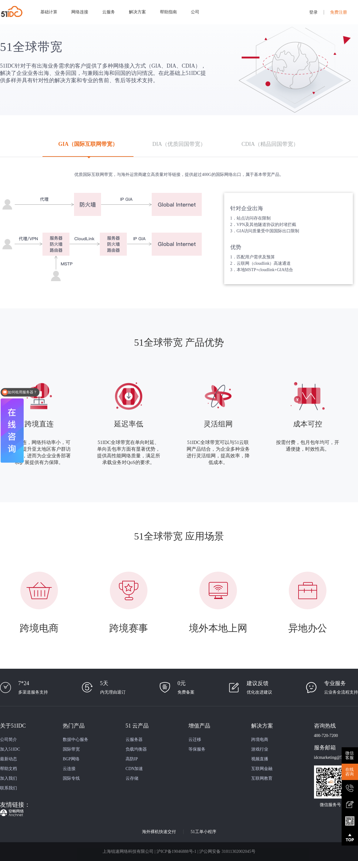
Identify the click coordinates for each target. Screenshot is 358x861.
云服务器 (134, 739)
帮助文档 (8, 768)
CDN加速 (134, 768)
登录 (313, 12)
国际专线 (71, 778)
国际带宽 (71, 749)
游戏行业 (259, 749)
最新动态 (8, 759)
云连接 (69, 768)
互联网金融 (261, 768)
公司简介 (8, 739)
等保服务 (196, 749)
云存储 (132, 778)
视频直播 (259, 759)
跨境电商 (259, 739)
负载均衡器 (136, 749)
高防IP (132, 759)
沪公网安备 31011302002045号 (227, 851)
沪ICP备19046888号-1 (176, 851)
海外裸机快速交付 (159, 831)
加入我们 (8, 778)
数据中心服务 (75, 739)
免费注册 (338, 12)
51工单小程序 (203, 831)
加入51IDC (10, 749)
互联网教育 (261, 778)
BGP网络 (71, 759)
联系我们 (8, 788)
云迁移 (194, 739)
